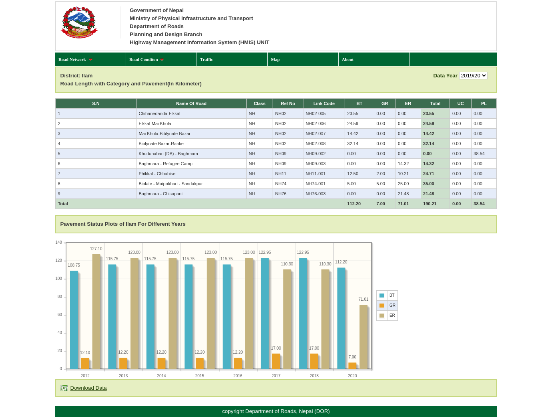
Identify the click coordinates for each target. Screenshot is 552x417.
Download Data (88, 388)
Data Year (445, 76)
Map (275, 59)
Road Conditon (146, 59)
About (347, 59)
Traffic (206, 59)
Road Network (75, 59)
